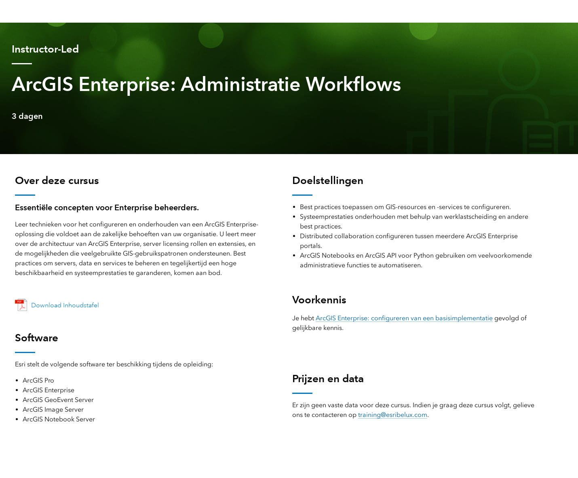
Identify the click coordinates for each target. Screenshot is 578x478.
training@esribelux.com (392, 415)
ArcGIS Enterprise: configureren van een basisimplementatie (404, 318)
